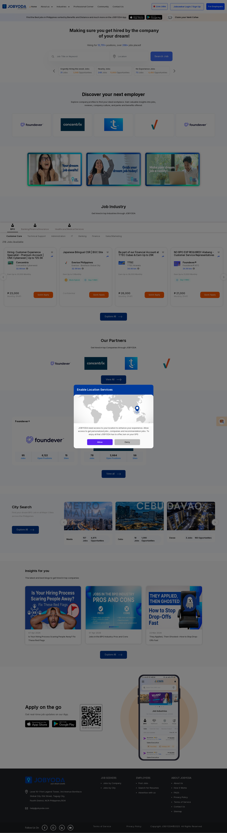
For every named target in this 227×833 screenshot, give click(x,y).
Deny (127, 442)
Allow (100, 442)
